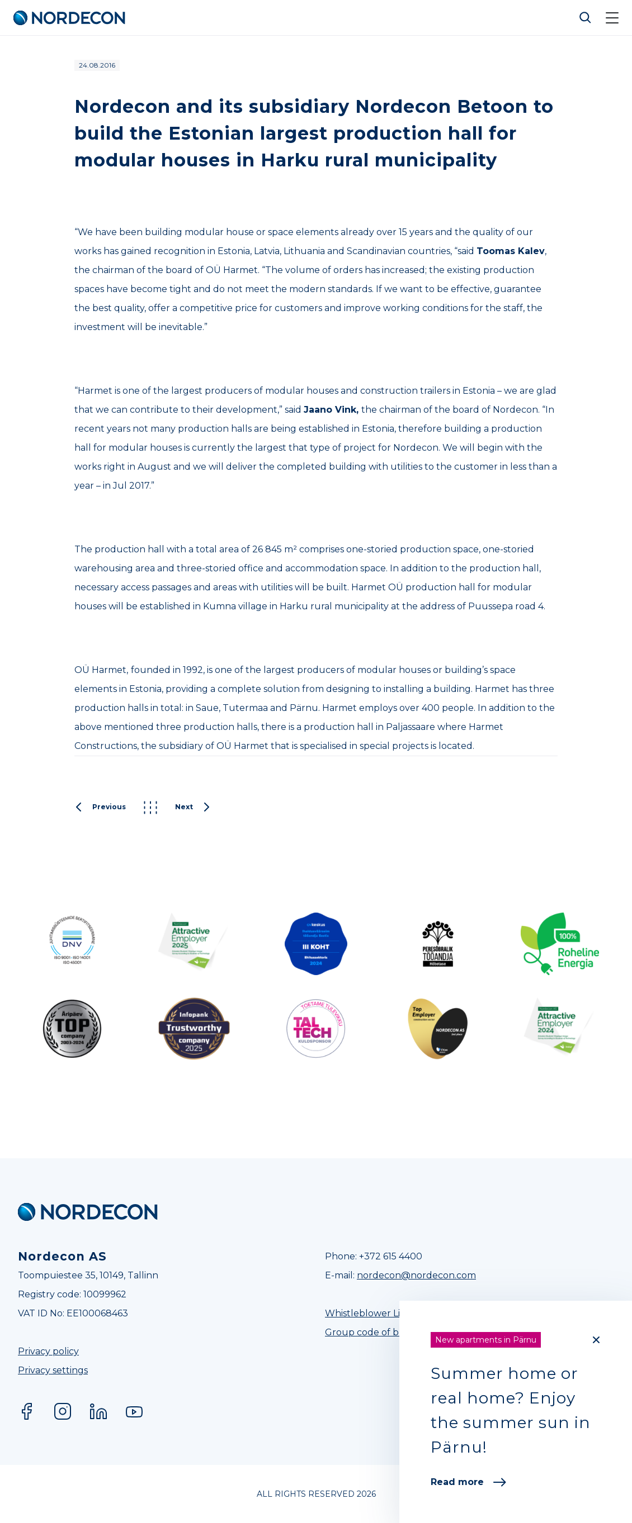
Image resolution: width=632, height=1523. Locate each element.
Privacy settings (53, 1370)
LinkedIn (98, 1411)
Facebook (27, 1411)
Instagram (63, 1411)
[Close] (596, 1339)
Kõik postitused (150, 807)
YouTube (134, 1411)
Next (193, 807)
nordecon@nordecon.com (416, 1275)
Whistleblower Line (368, 1313)
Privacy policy (48, 1351)
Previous (100, 807)
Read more (468, 1482)
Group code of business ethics (392, 1332)
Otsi (585, 18)
